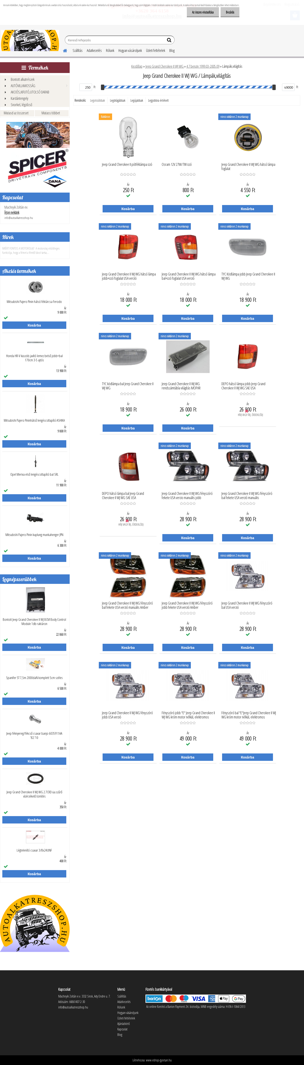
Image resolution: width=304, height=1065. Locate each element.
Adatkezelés (94, 50)
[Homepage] (62, 50)
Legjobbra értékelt (158, 100)
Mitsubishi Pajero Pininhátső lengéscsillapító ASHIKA (34, 420)
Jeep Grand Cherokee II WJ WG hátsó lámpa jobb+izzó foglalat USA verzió (129, 276)
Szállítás (78, 50)
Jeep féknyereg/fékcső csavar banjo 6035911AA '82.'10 (34, 735)
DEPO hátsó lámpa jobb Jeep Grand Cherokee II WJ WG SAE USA (243, 386)
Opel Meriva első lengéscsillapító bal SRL (34, 474)
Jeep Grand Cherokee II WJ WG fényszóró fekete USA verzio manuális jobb (187, 495)
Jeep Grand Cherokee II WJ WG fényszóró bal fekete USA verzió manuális (246, 495)
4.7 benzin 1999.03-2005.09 (202, 66)
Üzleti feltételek (155, 50)
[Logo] (30, 40)
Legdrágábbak (117, 100)
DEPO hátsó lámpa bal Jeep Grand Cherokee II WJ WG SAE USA (123, 495)
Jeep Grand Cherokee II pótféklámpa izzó (127, 164)
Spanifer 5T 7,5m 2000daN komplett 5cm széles (34, 678)
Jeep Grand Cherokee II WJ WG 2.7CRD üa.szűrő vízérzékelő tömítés (34, 794)
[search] (169, 41)
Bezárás (230, 12)
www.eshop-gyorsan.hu (159, 1060)
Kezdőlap (136, 66)
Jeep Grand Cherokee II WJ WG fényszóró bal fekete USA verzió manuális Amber (127, 605)
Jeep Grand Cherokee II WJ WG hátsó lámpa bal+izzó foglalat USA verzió (189, 276)
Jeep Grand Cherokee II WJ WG (164, 66)
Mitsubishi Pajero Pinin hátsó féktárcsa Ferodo (34, 302)
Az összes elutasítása (203, 12)
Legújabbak (136, 100)
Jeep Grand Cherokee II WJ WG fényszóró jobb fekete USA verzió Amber (187, 605)
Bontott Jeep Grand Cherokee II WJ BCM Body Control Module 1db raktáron (34, 621)
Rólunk (110, 50)
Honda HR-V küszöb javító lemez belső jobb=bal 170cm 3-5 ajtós (34, 358)
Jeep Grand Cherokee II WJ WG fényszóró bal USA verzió (246, 605)
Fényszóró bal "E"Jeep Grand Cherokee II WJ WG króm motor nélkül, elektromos (248, 715)
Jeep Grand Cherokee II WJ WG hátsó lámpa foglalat (248, 166)
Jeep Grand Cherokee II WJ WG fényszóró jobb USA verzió (127, 715)
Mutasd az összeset (16, 112)
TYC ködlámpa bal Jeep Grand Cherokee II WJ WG (127, 386)
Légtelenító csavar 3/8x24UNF (34, 850)
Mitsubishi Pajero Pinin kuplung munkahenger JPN (34, 535)
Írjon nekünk (11, 212)
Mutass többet (51, 112)
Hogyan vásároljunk (130, 50)
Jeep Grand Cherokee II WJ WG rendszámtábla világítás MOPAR (181, 386)
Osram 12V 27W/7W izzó (177, 164)
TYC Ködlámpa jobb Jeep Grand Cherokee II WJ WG (248, 276)
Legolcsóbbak (97, 100)
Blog (172, 50)
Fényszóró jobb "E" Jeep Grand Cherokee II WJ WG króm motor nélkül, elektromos (188, 715)
